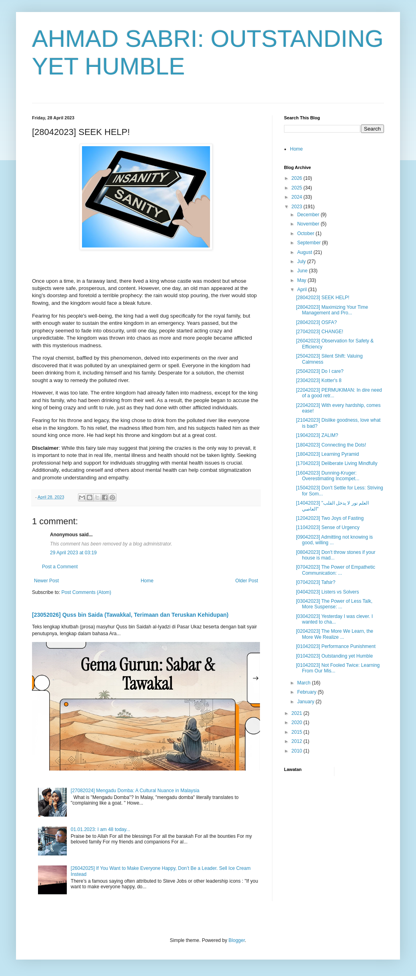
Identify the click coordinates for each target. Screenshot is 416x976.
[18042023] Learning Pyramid (327, 454)
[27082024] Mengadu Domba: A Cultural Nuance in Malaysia (135, 790)
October (306, 233)
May (302, 280)
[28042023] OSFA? (316, 322)
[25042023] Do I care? (320, 371)
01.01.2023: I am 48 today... (100, 829)
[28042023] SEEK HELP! (322, 297)
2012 (298, 741)
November (309, 224)
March (304, 683)
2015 (298, 732)
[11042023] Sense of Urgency (328, 527)
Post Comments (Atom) (86, 592)
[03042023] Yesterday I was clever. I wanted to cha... (334, 619)
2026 (298, 178)
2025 (298, 188)
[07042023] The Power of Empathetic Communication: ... (335, 570)
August (305, 252)
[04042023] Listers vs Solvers (327, 592)
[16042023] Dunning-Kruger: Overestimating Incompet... (327, 475)
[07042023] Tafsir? (316, 582)
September (309, 243)
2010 (298, 751)
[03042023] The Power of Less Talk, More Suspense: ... (334, 604)
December (309, 214)
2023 (298, 206)
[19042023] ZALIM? (317, 435)
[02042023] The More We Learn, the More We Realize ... (334, 634)
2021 (298, 713)
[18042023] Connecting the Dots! (331, 445)
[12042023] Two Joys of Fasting (330, 518)
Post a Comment (60, 567)
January (306, 701)
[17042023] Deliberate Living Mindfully (336, 463)
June (303, 271)
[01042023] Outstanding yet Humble (334, 656)
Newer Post (46, 581)
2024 (298, 197)
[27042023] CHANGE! (319, 331)
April (302, 289)
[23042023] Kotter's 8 (319, 380)
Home (147, 581)
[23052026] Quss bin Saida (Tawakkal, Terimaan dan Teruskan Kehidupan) (130, 615)
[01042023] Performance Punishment (336, 646)
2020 (298, 722)
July (302, 261)
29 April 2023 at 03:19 (73, 552)
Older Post (246, 581)
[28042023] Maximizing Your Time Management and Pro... (332, 310)
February (307, 692)
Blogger (236, 940)
